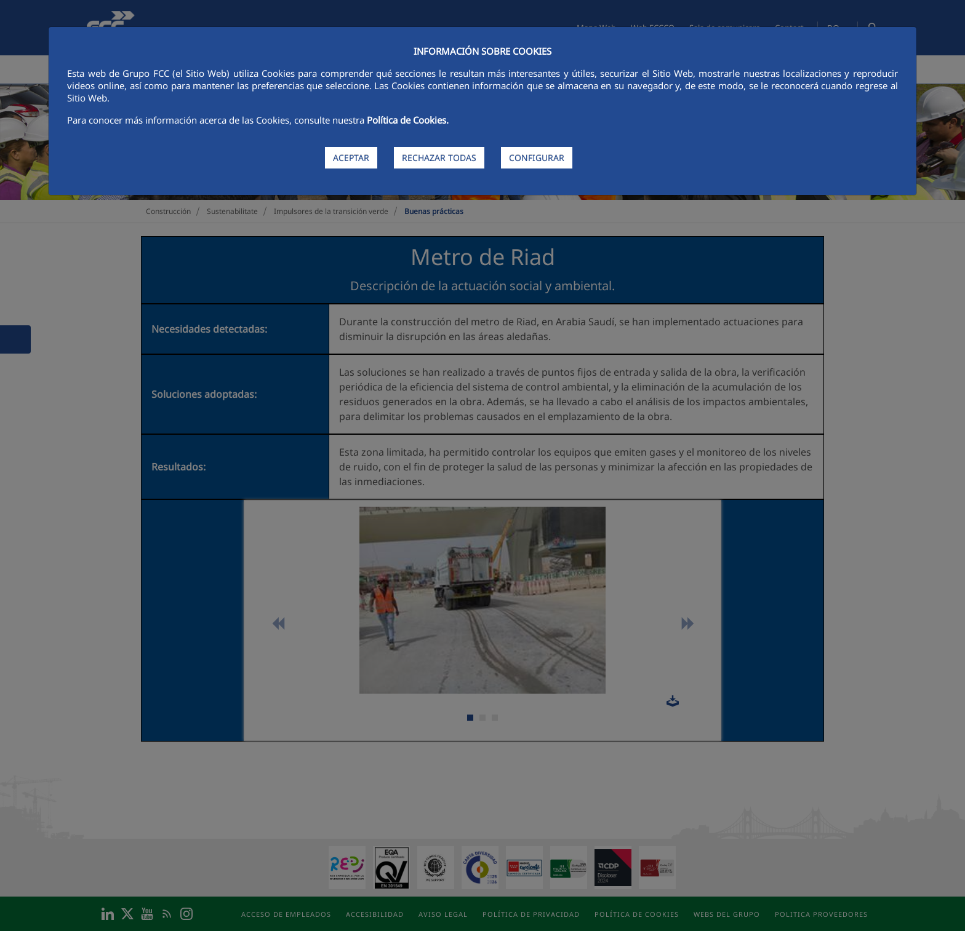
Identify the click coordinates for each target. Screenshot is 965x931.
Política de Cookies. (408, 120)
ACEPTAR (351, 158)
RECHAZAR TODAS (439, 158)
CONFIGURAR (536, 158)
